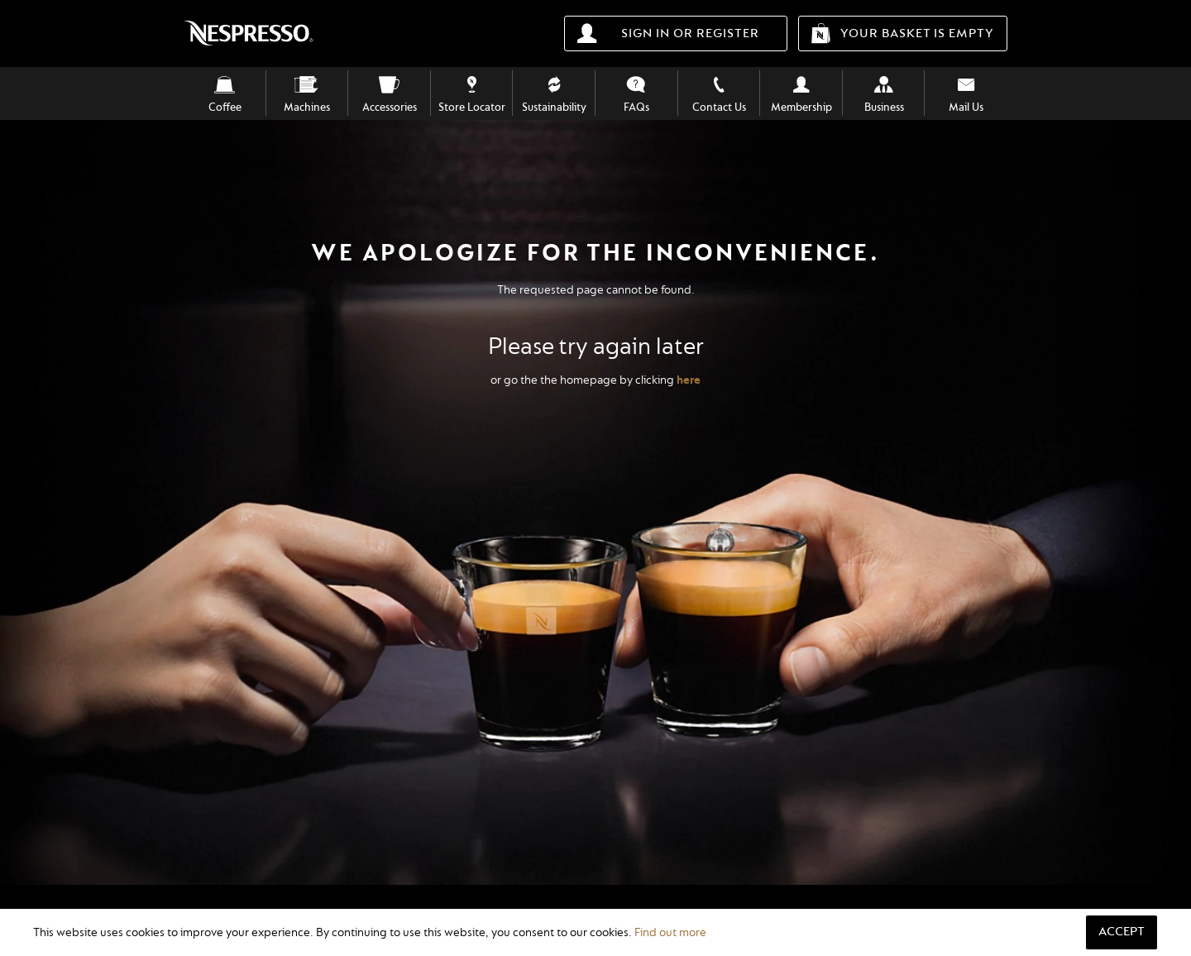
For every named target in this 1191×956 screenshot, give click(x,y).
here (689, 380)
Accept (1121, 931)
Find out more (670, 932)
